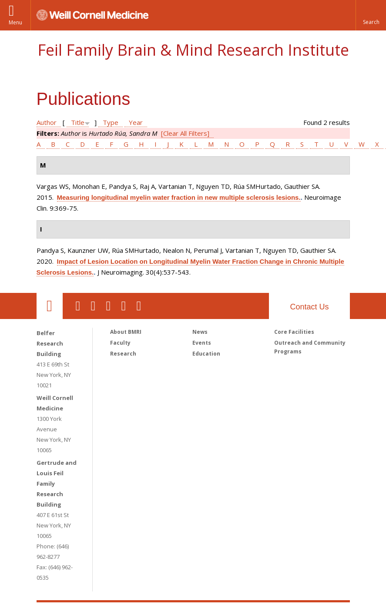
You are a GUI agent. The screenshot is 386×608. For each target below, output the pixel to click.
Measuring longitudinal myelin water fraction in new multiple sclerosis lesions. (179, 197)
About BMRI (125, 332)
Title (77, 122)
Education (206, 353)
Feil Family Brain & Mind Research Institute (193, 49)
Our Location (50, 306)
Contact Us (309, 306)
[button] (371, 15)
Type (110, 122)
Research (123, 353)
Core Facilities (294, 332)
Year (136, 122)
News (200, 332)
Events (201, 342)
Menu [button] (15, 22)
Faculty (120, 342)
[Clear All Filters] (185, 133)
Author (47, 122)
